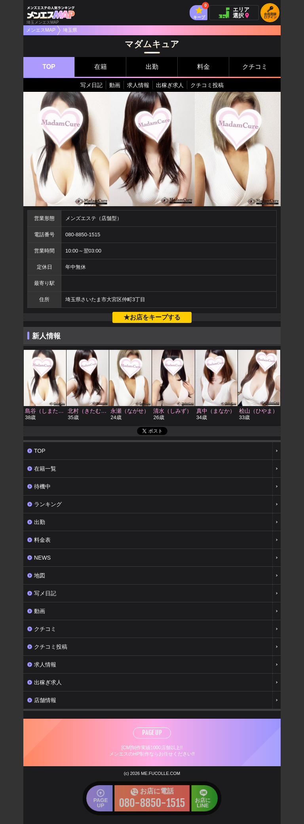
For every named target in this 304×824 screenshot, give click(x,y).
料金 (203, 66)
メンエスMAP (40, 30)
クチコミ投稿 (207, 85)
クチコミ (255, 66)
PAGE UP (152, 733)
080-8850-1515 (82, 234)
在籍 (100, 66)
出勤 (152, 66)
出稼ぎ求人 (170, 85)
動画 (114, 85)
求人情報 (138, 85)
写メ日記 (91, 85)
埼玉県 (70, 30)
